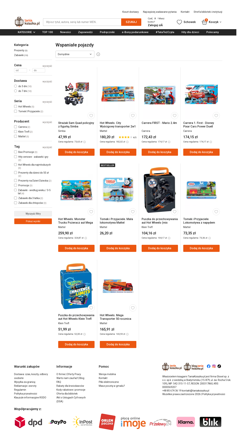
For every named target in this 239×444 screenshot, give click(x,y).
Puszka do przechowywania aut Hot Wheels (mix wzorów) (160, 222)
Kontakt (185, 11)
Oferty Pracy (74, 374)
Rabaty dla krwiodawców (70, 385)
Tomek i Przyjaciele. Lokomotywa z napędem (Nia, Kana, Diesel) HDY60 (200, 224)
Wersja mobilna (107, 374)
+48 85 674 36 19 (171, 390)
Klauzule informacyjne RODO (30, 397)
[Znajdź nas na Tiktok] (219, 366)
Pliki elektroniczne (109, 382)
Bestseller (107, 165)
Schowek (186, 22)
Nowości (65, 32)
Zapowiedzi (85, 32)
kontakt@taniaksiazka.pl (195, 390)
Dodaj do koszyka (76, 152)
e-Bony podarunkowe (135, 32)
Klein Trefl (147, 227)
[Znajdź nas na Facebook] (208, 366)
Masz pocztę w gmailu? (112, 385)
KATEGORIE (25, 32)
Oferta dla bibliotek (67, 393)
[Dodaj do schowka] (91, 115)
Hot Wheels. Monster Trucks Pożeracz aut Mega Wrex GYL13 (75, 222)
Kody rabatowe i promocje (70, 389)
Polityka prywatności (25, 393)
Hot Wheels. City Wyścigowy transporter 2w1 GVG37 (118, 126)
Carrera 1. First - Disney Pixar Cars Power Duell (198, 124)
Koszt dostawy (130, 11)
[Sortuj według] (75, 54)
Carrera (146, 131)
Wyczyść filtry (33, 213)
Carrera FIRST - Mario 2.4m (159, 123)
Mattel (103, 131)
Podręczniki (107, 32)
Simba (61, 131)
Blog (81, 378)
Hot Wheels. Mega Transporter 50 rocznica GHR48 (115, 319)
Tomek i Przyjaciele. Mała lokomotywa (116, 220)
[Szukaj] (82, 22)
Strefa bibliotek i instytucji (208, 11)
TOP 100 (47, 32)
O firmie (60, 374)
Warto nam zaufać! (67, 378)
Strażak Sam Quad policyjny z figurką (76, 124)
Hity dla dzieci (190, 32)
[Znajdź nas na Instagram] (214, 366)
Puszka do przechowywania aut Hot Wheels (76, 317)
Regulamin (20, 389)
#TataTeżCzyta (165, 32)
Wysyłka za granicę (24, 382)
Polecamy (212, 32)
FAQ (58, 382)
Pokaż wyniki (33, 221)
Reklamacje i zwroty (25, 385)
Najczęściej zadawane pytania (160, 11)
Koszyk (211, 22)
